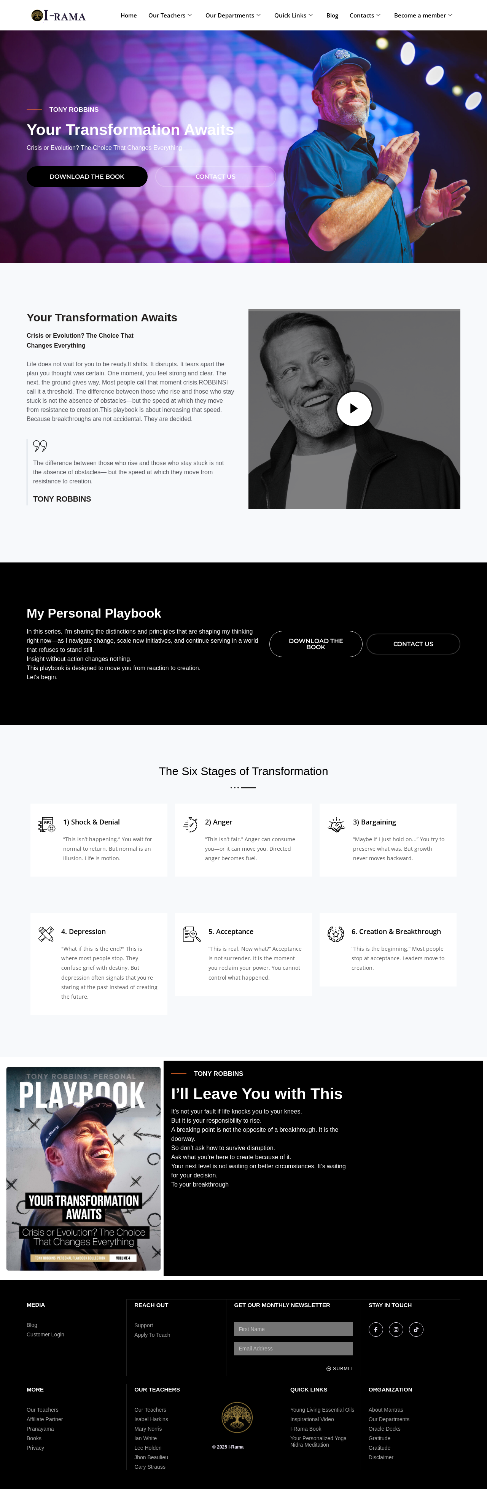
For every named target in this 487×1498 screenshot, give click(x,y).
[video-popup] (354, 418)
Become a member (423, 15)
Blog (332, 15)
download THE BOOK (86, 184)
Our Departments (233, 15)
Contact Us (216, 184)
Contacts (365, 15)
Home (129, 15)
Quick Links (293, 15)
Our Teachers (170, 15)
